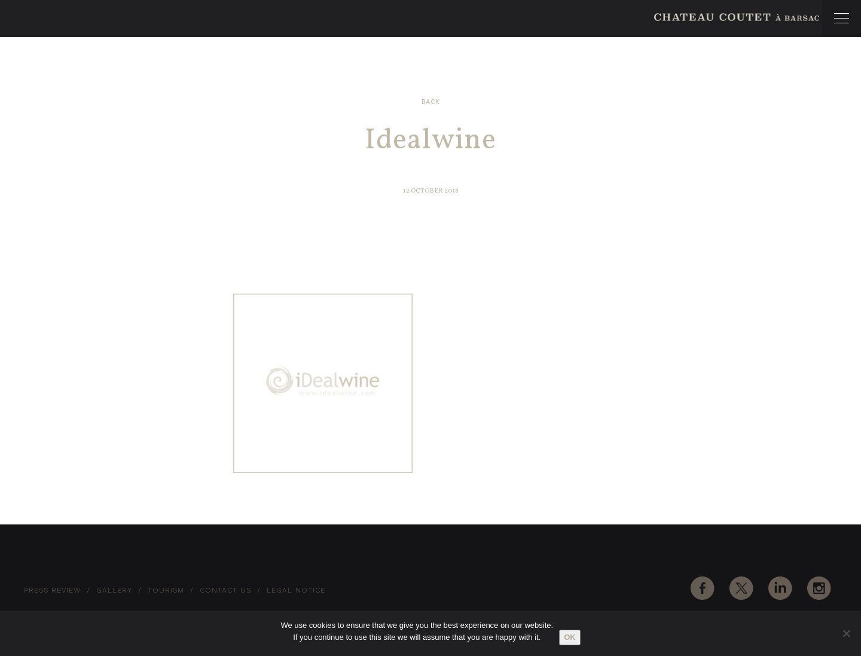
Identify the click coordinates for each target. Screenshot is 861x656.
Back (431, 102)
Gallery (114, 590)
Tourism (166, 590)
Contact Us (225, 590)
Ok (570, 637)
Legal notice (296, 590)
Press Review (52, 590)
